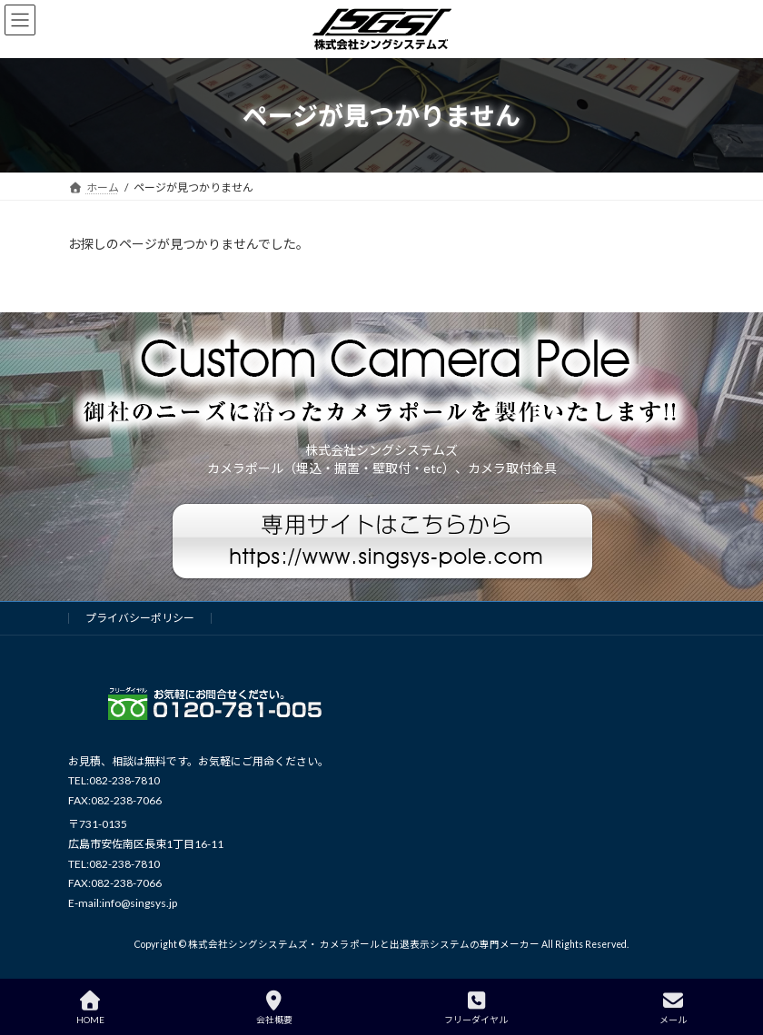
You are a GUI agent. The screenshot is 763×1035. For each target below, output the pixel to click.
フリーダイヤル (476, 1008)
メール (673, 1008)
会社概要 (274, 1008)
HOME (90, 1008)
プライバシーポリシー (139, 618)
